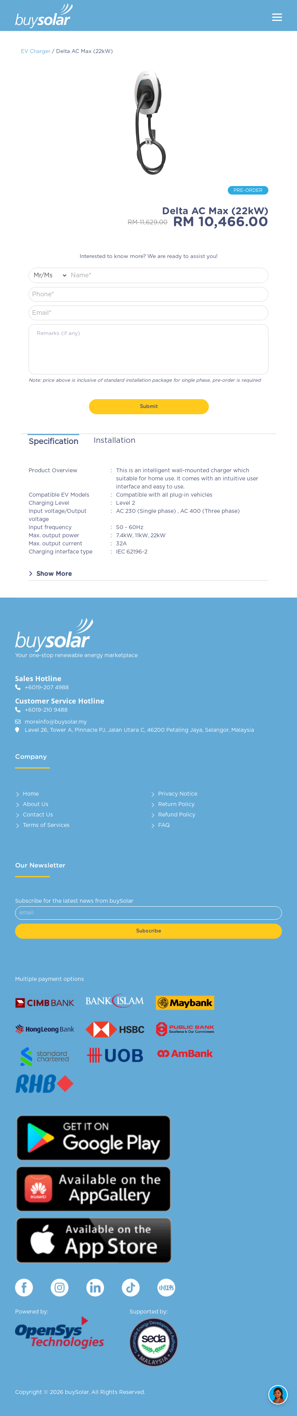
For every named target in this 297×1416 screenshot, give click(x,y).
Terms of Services (46, 825)
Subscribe (148, 931)
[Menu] (277, 17)
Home (31, 794)
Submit (149, 406)
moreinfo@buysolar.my (56, 722)
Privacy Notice (177, 794)
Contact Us (38, 815)
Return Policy (176, 804)
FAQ (164, 825)
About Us (35, 804)
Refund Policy (176, 815)
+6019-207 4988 (47, 687)
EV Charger (35, 51)
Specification (53, 442)
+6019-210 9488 (46, 710)
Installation (114, 440)
